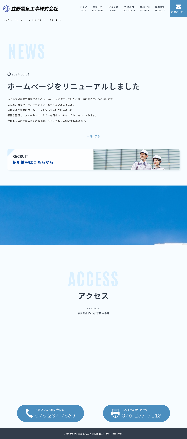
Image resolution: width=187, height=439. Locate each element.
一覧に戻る (93, 136)
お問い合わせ (178, 9)
